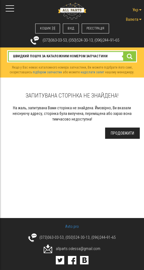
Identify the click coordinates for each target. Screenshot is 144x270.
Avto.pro (72, 226)
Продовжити (122, 133)
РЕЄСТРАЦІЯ (95, 28)
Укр (136, 10)
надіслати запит (92, 72)
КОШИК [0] (47, 28)
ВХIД (71, 28)
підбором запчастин (47, 72)
